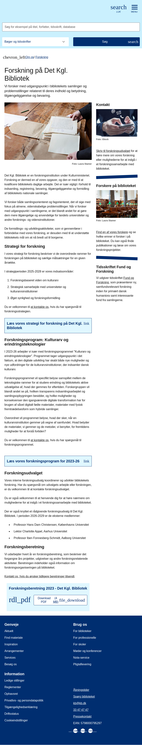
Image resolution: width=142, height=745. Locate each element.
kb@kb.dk (79, 703)
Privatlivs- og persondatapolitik (23, 700)
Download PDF (61, 600)
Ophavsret (11, 693)
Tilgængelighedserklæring (21, 707)
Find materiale (13, 637)
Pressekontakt (82, 716)
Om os (29, 57)
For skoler (79, 644)
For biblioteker (82, 631)
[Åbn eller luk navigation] (134, 9)
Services (10, 657)
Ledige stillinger (14, 680)
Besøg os (10, 664)
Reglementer (12, 687)
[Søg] (106, 41)
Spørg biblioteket (84, 696)
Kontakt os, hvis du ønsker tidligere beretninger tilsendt (39, 576)
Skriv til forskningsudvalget (113, 150)
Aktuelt (8, 631)
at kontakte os (40, 306)
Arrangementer (14, 651)
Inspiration (11, 644)
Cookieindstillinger (16, 720)
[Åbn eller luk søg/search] (119, 8)
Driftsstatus (11, 713)
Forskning (42, 57)
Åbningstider (81, 689)
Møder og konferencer (87, 651)
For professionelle (84, 637)
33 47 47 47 (80, 709)
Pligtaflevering (82, 664)
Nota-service (81, 657)
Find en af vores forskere (112, 232)
